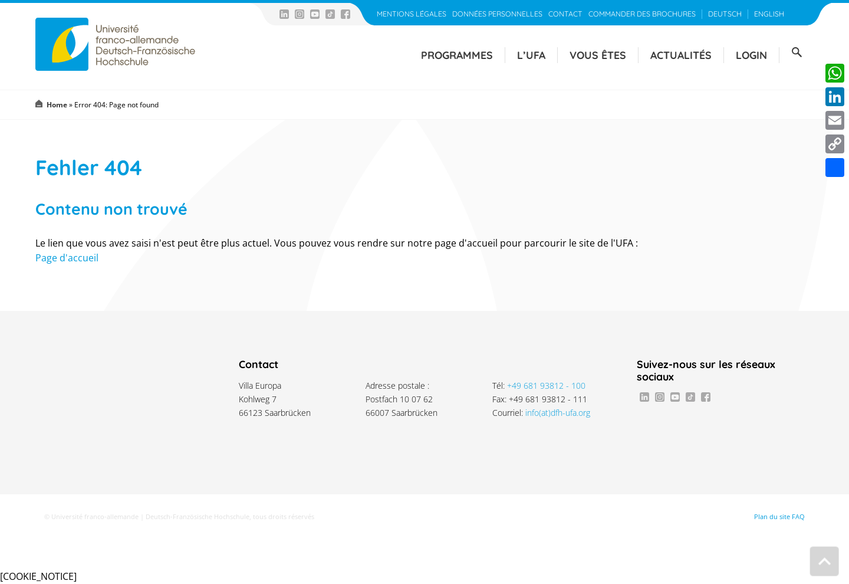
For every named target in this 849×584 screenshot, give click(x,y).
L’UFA (531, 54)
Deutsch (725, 13)
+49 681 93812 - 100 (546, 385)
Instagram (299, 14)
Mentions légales (411, 13)
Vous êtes (598, 54)
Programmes (457, 54)
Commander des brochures (642, 13)
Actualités (681, 54)
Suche (796, 52)
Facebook (345, 14)
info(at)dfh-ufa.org (557, 412)
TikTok (330, 14)
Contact (565, 13)
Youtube (315, 14)
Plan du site (772, 517)
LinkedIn (284, 14)
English (769, 13)
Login (751, 54)
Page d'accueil (66, 257)
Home (57, 105)
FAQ (798, 517)
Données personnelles (497, 13)
